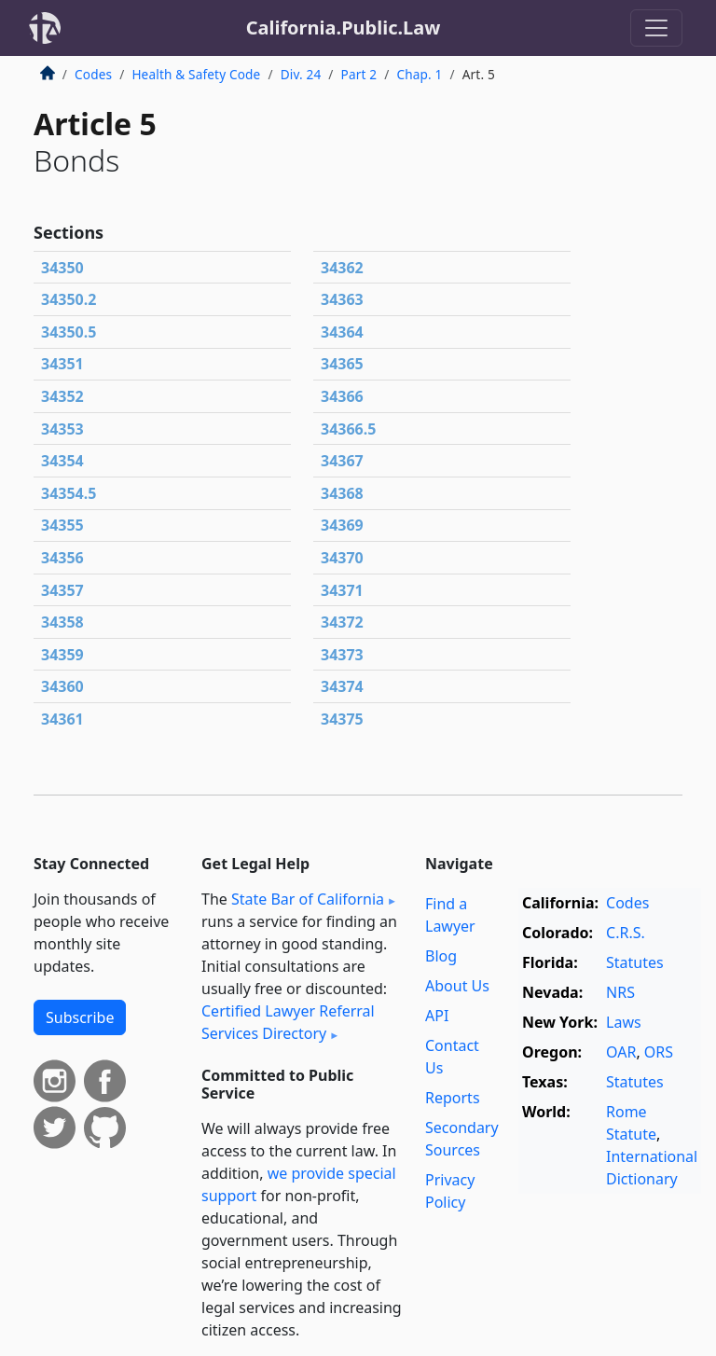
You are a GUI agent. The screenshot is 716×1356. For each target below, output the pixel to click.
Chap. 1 (419, 74)
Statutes (635, 962)
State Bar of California (307, 899)
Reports (452, 1097)
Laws (623, 1022)
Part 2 (359, 74)
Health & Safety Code (195, 74)
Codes (93, 74)
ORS (658, 1052)
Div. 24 (301, 74)
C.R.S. (625, 932)
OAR (621, 1052)
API (436, 1015)
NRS (620, 992)
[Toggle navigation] (656, 28)
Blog (441, 956)
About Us (457, 985)
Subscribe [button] (80, 1017)
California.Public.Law (343, 27)
